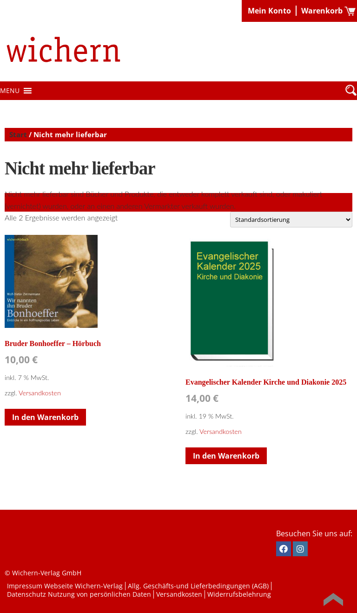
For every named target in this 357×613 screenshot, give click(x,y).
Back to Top (333, 599)
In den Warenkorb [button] (45, 417)
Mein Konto (269, 11)
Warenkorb (322, 11)
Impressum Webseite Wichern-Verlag (65, 585)
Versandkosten (40, 393)
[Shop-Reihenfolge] (291, 219)
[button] (10, 90)
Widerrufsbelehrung (239, 594)
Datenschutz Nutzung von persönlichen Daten (79, 594)
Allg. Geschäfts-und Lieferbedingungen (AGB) (198, 585)
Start (18, 134)
